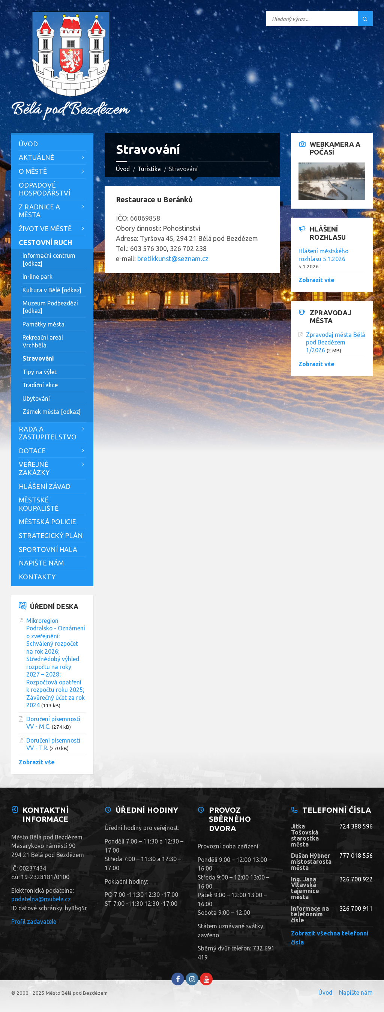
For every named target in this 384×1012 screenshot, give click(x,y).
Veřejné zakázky (34, 468)
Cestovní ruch (45, 242)
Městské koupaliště (38, 504)
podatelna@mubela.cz (41, 899)
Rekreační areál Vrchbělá (42, 341)
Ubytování (36, 398)
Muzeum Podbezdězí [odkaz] (50, 307)
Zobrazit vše (37, 762)
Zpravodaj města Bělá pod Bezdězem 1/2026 (335, 342)
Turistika (149, 168)
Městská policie (47, 521)
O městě (33, 171)
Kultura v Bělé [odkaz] (51, 290)
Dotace (32, 450)
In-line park (37, 276)
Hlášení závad (44, 486)
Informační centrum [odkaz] (48, 259)
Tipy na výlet (39, 371)
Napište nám (41, 563)
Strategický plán (51, 535)
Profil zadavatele (33, 921)
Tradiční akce (40, 385)
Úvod (123, 168)
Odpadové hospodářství (44, 189)
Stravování (38, 358)
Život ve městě (45, 228)
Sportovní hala (48, 549)
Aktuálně (36, 157)
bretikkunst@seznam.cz (172, 258)
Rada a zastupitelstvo (47, 433)
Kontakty (37, 576)
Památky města (43, 324)
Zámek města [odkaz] (51, 411)
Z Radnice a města (39, 211)
